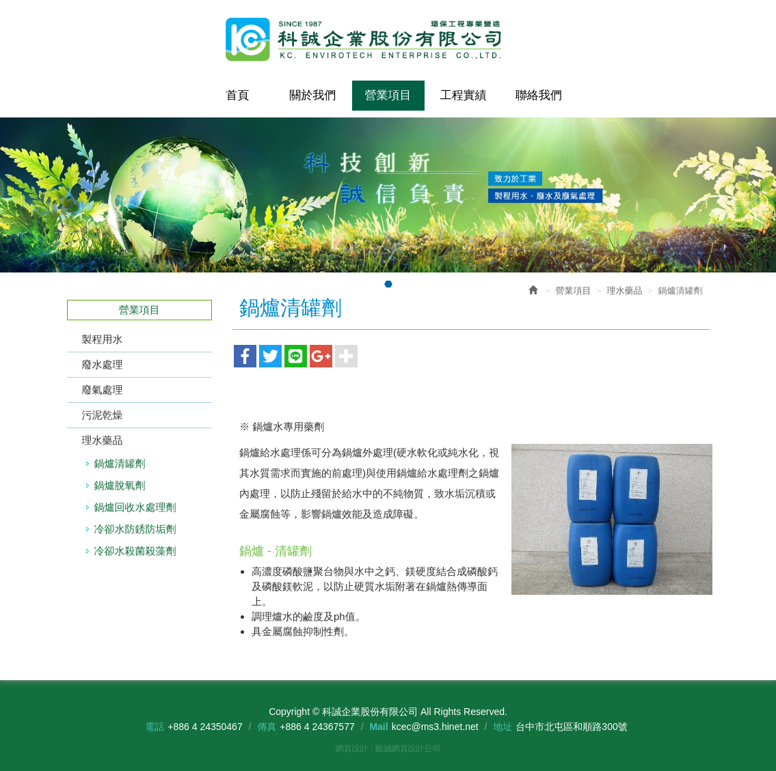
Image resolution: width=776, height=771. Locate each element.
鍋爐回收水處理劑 (135, 507)
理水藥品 (102, 440)
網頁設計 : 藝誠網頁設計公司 (387, 748)
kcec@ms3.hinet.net (435, 726)
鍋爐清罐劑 (120, 463)
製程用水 (102, 339)
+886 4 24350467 (205, 726)
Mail (378, 726)
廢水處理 (102, 364)
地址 (502, 726)
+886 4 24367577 (317, 726)
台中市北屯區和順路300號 (571, 726)
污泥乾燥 (102, 415)
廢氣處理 (102, 389)
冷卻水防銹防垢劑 (135, 529)
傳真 (266, 726)
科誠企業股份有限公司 (388, 40)
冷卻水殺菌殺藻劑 (135, 551)
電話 (154, 726)
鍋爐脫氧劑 (120, 485)
